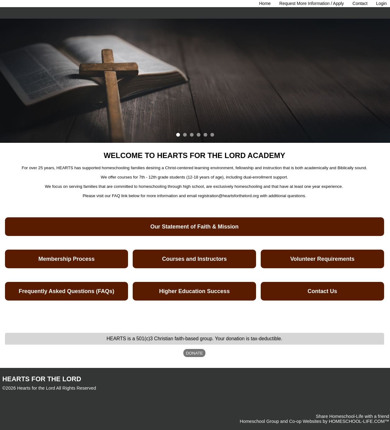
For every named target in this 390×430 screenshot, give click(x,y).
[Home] (265, 3)
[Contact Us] (359, 3)
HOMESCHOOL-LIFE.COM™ (359, 421)
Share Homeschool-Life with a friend (352, 416)
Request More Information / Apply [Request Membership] (311, 3)
